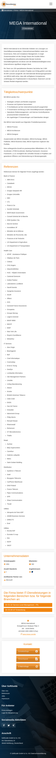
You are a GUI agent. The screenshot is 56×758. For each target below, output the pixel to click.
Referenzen (6, 693)
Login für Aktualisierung (10, 713)
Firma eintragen (7, 710)
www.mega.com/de (29, 634)
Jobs (3, 696)
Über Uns (5, 691)
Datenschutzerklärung (38, 753)
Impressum (5, 698)
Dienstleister (8, 10)
